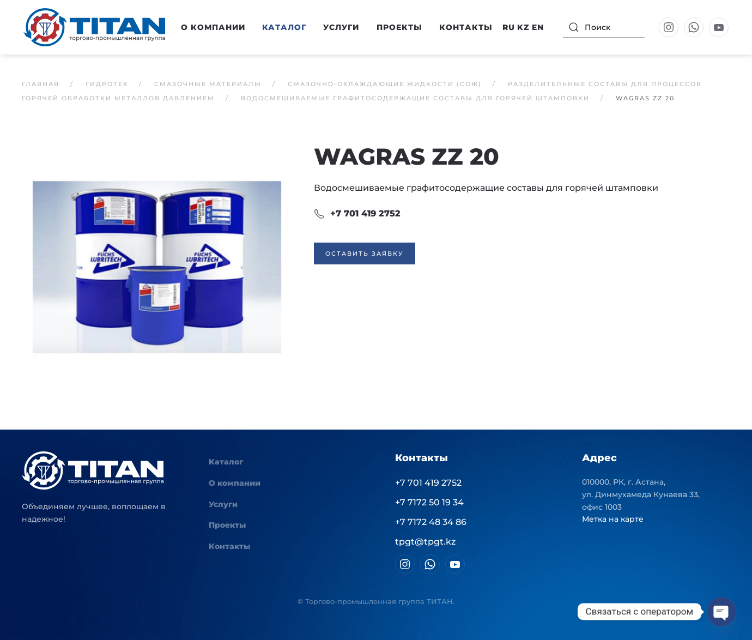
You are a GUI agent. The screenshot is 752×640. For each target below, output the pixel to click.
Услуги (341, 27)
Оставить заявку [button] (364, 253)
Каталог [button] (284, 27)
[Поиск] (604, 27)
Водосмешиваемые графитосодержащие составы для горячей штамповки (486, 188)
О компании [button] (213, 27)
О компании (234, 483)
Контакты (466, 27)
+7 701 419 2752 (357, 213)
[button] (157, 266)
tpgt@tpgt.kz (425, 541)
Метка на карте (613, 519)
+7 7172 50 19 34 (429, 502)
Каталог (226, 462)
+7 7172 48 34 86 (430, 522)
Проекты (399, 27)
